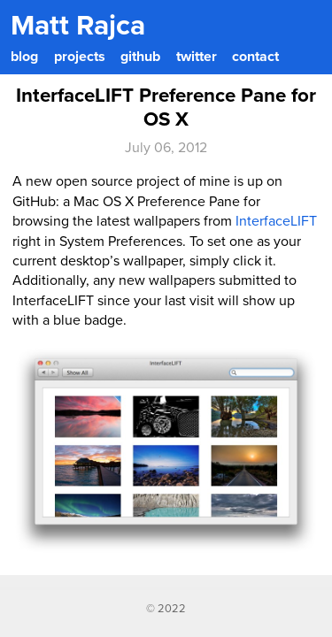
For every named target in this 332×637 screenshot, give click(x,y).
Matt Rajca (78, 25)
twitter (196, 56)
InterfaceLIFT (276, 221)
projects (79, 56)
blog (24, 56)
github (140, 56)
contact (255, 56)
